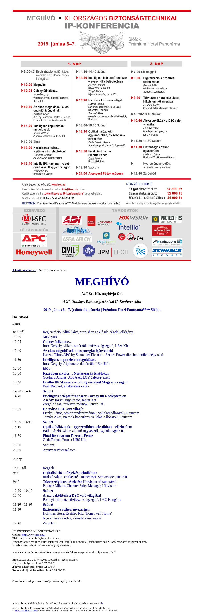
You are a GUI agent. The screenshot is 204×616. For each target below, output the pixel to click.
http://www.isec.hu (33, 534)
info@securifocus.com (26, 610)
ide (101, 603)
